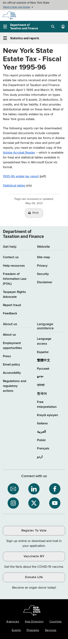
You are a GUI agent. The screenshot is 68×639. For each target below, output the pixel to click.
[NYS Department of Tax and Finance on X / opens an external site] (34, 503)
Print (35, 213)
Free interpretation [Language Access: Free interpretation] (47, 404)
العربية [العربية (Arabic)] (41, 431)
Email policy (11, 364)
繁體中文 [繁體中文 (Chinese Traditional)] (43, 360)
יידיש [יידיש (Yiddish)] (40, 377)
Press (7, 356)
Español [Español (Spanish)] (42, 352)
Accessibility (12, 373)
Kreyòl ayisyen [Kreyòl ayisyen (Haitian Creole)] (47, 415)
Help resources (14, 265)
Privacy (42, 265)
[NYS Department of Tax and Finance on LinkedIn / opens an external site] (34, 488)
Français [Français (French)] (43, 448)
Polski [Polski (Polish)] (41, 440)
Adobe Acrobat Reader (19, 152)
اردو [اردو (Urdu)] (40, 456)
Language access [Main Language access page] (44, 341)
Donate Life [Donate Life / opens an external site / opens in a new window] (34, 577)
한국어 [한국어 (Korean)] (42, 393)
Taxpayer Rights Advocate (14, 294)
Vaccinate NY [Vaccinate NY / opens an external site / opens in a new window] (34, 556)
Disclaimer (44, 282)
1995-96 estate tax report (21, 176)
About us (9, 334)
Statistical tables (14, 185)
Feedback (10, 313)
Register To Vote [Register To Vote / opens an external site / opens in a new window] (33, 530)
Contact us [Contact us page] (11, 257)
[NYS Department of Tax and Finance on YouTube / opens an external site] (54, 503)
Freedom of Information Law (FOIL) (14, 278)
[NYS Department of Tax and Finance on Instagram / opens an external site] (13, 503)
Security (43, 274)
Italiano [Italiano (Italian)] (42, 423)
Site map (43, 257)
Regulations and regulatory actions (14, 386)
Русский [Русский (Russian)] (43, 368)
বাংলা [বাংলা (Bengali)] (40, 385)
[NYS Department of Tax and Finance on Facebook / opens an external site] (54, 488)
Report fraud (12, 305)
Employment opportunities (12, 346)
